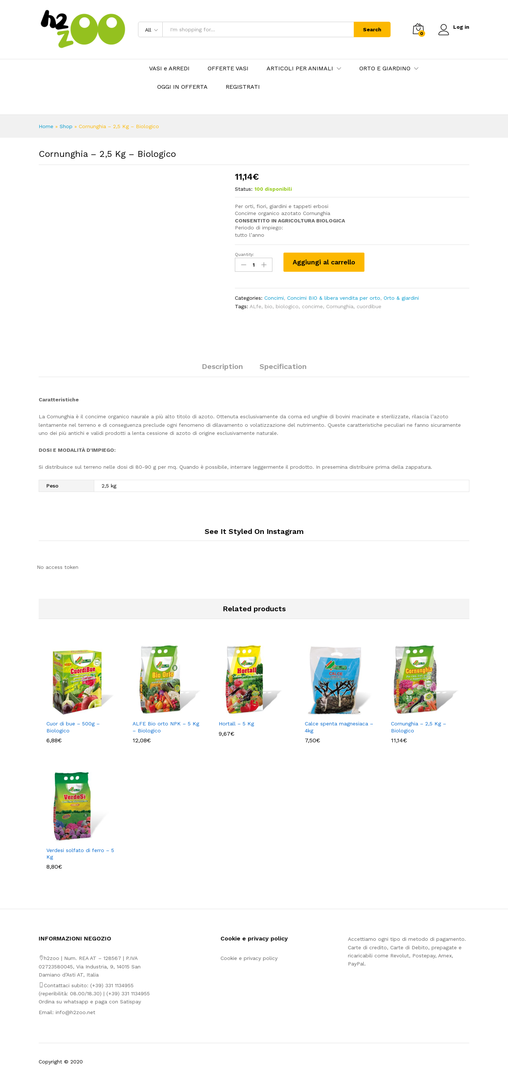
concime (312, 306)
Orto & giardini (401, 298)
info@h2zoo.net (75, 1012)
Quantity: (244, 254)
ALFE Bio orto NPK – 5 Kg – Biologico (166, 727)
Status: (244, 189)
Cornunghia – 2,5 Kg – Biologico (418, 727)
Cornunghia (339, 306)
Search (371, 29)
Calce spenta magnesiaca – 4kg (339, 727)
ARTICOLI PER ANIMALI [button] (300, 68)
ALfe (255, 306)
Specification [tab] (283, 366)
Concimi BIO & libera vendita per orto (333, 298)
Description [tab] (222, 366)
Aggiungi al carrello (324, 262)
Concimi (274, 298)
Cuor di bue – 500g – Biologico (73, 727)
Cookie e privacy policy (249, 958)
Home (46, 126)
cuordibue (369, 306)
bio (268, 306)
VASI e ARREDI (169, 68)
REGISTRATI (243, 87)
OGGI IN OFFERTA (182, 87)
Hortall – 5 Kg (236, 724)
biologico (287, 306)
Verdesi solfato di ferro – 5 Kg (80, 853)
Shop (66, 126)
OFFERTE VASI (228, 68)
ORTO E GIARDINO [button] (384, 68)
